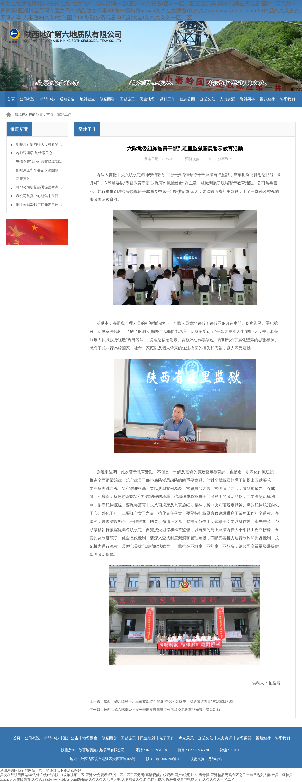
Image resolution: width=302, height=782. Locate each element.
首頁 (11, 99)
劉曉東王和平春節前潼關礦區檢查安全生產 (49, 170)
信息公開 (187, 99)
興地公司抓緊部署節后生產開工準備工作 (48, 187)
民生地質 (147, 99)
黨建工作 (64, 114)
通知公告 (67, 99)
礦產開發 (107, 99)
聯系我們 (287, 99)
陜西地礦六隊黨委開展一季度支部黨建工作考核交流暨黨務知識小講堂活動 (162, 710)
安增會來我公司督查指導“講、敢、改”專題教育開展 (56, 162)
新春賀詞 (23, 179)
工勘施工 (127, 99)
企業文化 (207, 99)
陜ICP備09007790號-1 (162, 759)
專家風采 (186, 738)
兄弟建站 (215, 759)
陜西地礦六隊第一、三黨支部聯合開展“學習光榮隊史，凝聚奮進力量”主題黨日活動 (169, 701)
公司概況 (27, 99)
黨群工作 (167, 99)
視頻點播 (267, 99)
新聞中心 (47, 99)
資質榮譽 (247, 99)
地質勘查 (87, 99)
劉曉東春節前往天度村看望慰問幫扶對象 (48, 144)
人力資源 (227, 99)
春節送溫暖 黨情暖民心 (34, 153)
